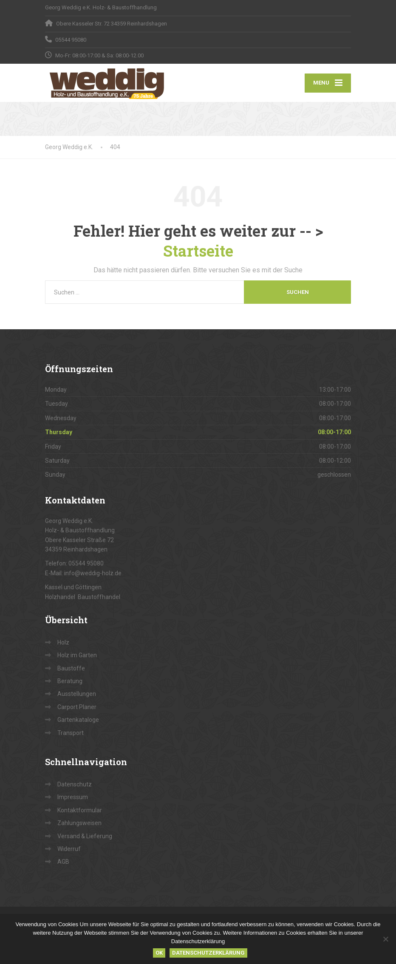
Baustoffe (71, 668)
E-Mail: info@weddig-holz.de (83, 573)
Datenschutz (74, 784)
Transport (70, 732)
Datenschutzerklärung (208, 953)
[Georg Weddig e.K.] (107, 83)
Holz (63, 642)
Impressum (72, 797)
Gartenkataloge (78, 719)
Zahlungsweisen (79, 823)
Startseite (198, 250)
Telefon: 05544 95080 (74, 563)
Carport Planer (76, 707)
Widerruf (69, 848)
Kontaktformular (79, 810)
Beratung (69, 681)
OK (159, 953)
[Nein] (385, 939)
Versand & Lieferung (84, 836)
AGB (63, 861)
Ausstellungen (76, 693)
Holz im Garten (77, 655)
